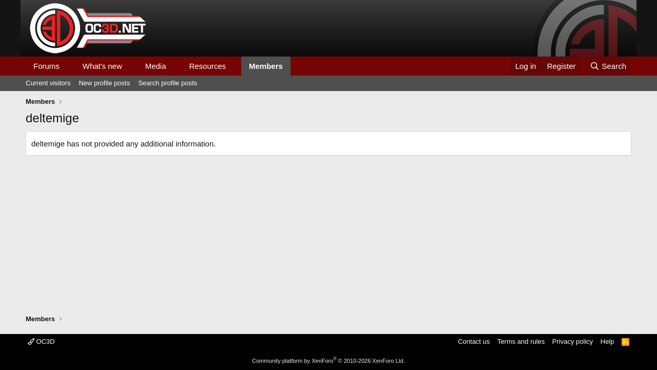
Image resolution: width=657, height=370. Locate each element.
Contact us (474, 341)
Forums (46, 66)
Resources (207, 66)
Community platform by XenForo (328, 361)
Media (155, 66)
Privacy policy (572, 341)
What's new (102, 66)
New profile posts (104, 83)
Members (266, 66)
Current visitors (48, 83)
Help (607, 341)
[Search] (608, 66)
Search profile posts (167, 83)
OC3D (41, 341)
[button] (68, 66)
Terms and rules (521, 341)
